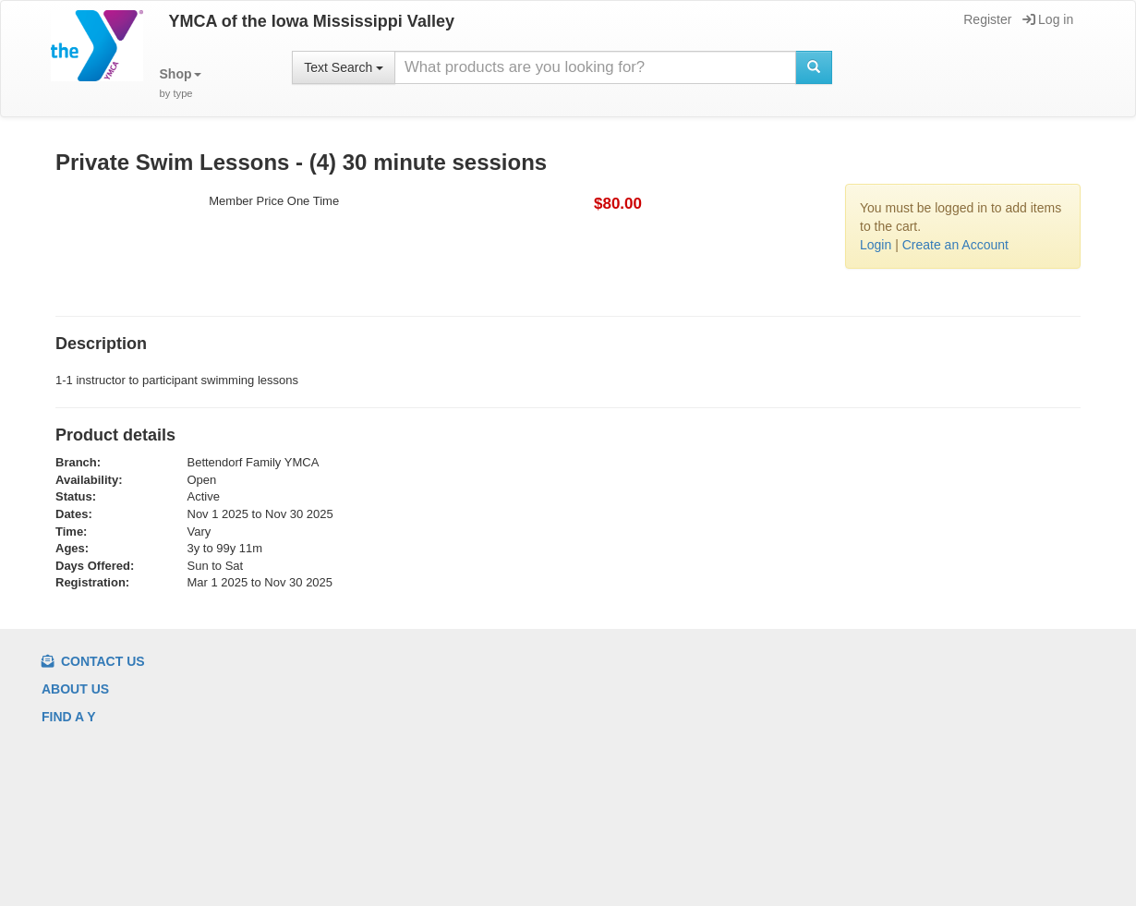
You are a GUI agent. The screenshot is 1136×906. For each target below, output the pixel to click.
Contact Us (93, 661)
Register (986, 19)
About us (75, 689)
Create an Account (955, 244)
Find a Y (69, 716)
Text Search (343, 67)
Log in (1047, 19)
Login (875, 244)
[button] (180, 83)
